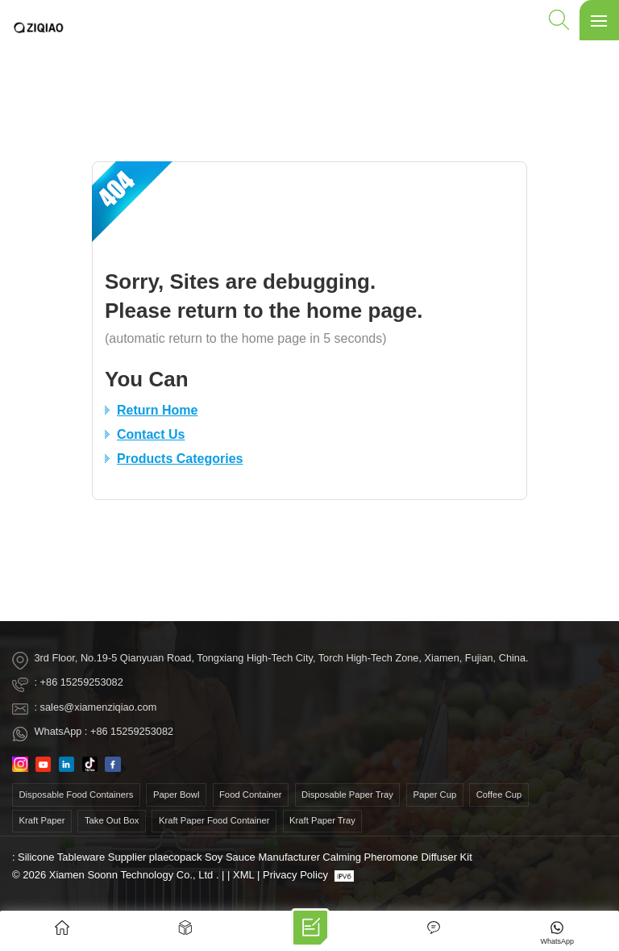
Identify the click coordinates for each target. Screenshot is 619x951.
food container (250, 794)
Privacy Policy (295, 875)
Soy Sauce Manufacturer (262, 857)
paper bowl (176, 794)
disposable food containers (76, 794)
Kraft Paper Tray (322, 820)
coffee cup (499, 794)
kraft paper (42, 820)
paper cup (434, 794)
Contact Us (151, 434)
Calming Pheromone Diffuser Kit (397, 857)
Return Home (157, 410)
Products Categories (180, 458)
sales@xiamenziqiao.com (98, 707)
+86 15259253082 (81, 682)
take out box (112, 820)
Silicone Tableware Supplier (82, 857)
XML (243, 875)
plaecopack (175, 857)
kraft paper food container (214, 820)
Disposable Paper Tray (347, 794)
